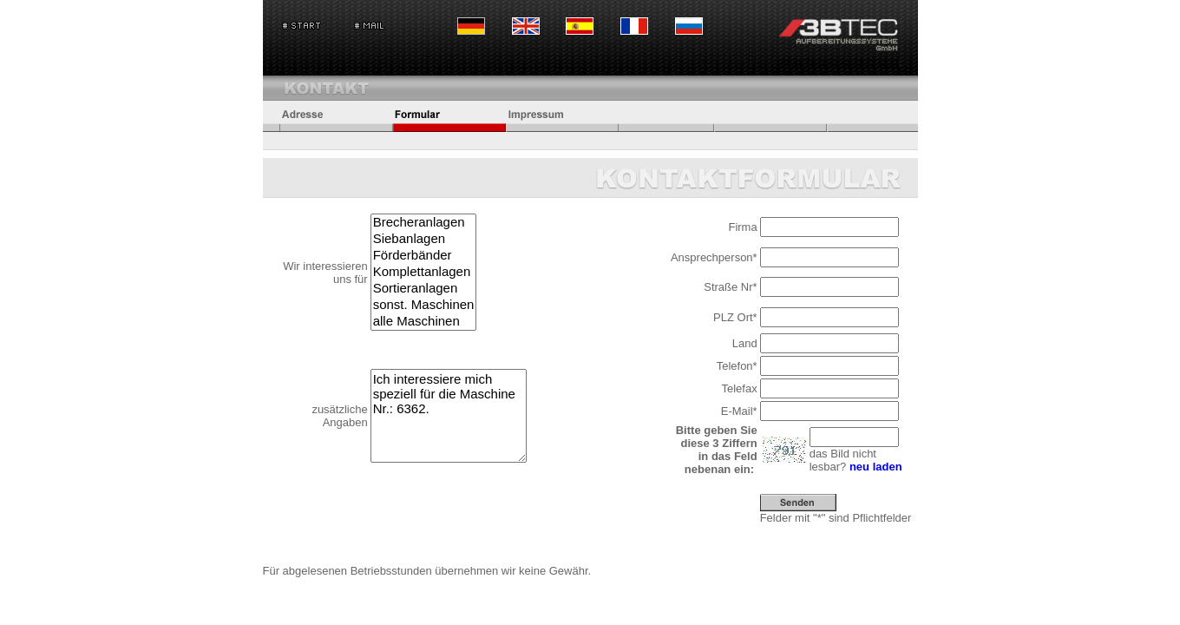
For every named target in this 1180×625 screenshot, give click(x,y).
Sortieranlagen (423, 288)
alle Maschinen (423, 321)
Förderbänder (423, 255)
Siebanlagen (423, 239)
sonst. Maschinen (423, 305)
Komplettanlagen (423, 272)
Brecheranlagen (423, 222)
